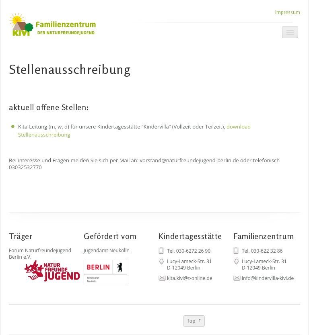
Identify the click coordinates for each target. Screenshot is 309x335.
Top (191, 320)
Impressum (287, 12)
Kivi (63, 27)
